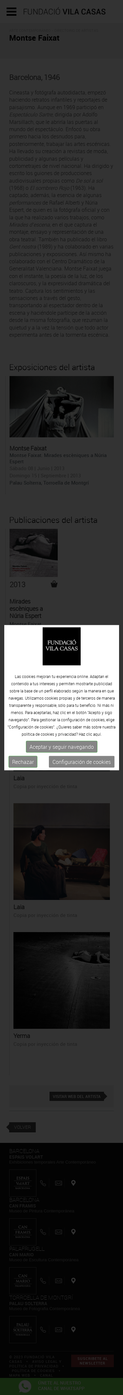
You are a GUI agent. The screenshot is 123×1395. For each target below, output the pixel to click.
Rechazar (23, 762)
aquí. (97, 734)
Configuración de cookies (81, 762)
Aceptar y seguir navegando (62, 746)
